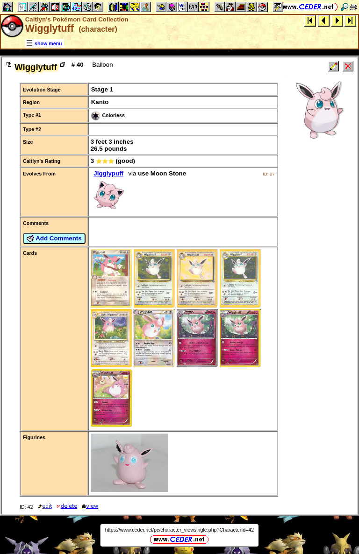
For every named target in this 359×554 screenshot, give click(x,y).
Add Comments (54, 238)
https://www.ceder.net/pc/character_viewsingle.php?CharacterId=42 (179, 530)
